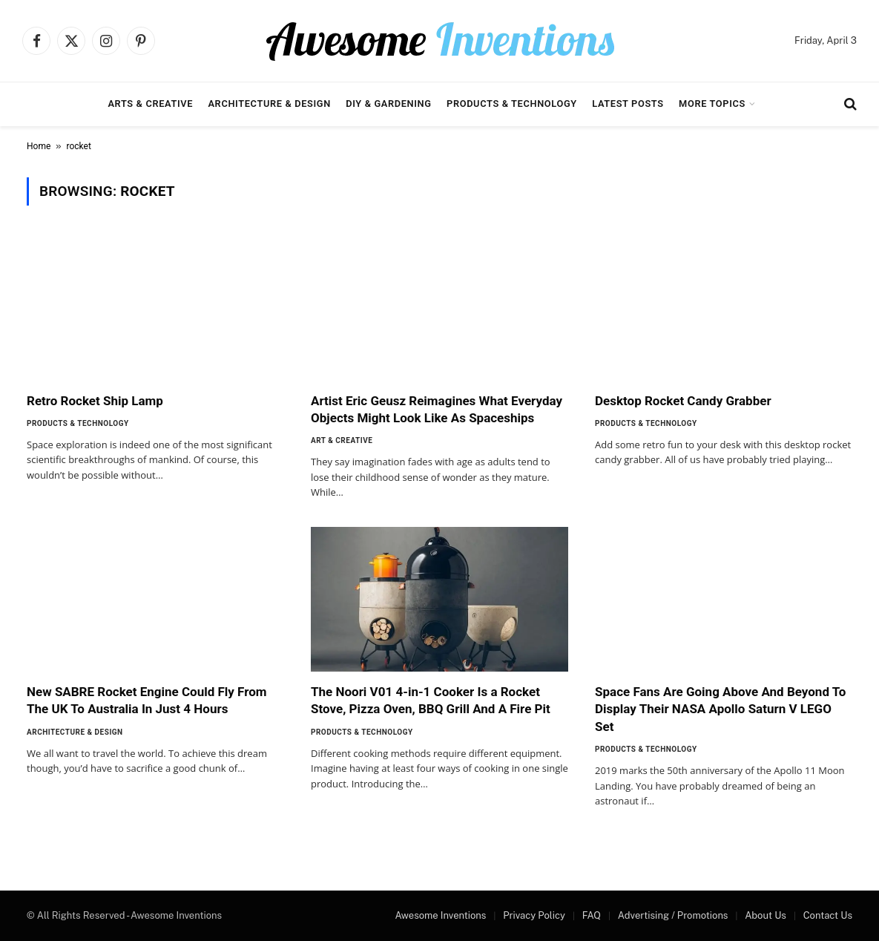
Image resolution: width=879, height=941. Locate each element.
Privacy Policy (534, 915)
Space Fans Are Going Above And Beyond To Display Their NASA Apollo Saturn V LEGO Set (720, 708)
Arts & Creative (150, 103)
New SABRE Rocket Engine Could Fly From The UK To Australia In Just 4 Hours (147, 700)
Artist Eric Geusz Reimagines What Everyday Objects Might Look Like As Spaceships (436, 409)
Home (38, 146)
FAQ (591, 915)
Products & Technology (512, 103)
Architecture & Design (269, 103)
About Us (765, 915)
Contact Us (827, 915)
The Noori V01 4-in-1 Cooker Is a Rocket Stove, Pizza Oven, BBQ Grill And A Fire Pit (430, 700)
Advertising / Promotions (673, 915)
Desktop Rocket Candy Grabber (683, 400)
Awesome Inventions (440, 915)
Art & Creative (341, 440)
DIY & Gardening (388, 103)
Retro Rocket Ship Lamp (95, 400)
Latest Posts (628, 103)
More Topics (712, 103)
